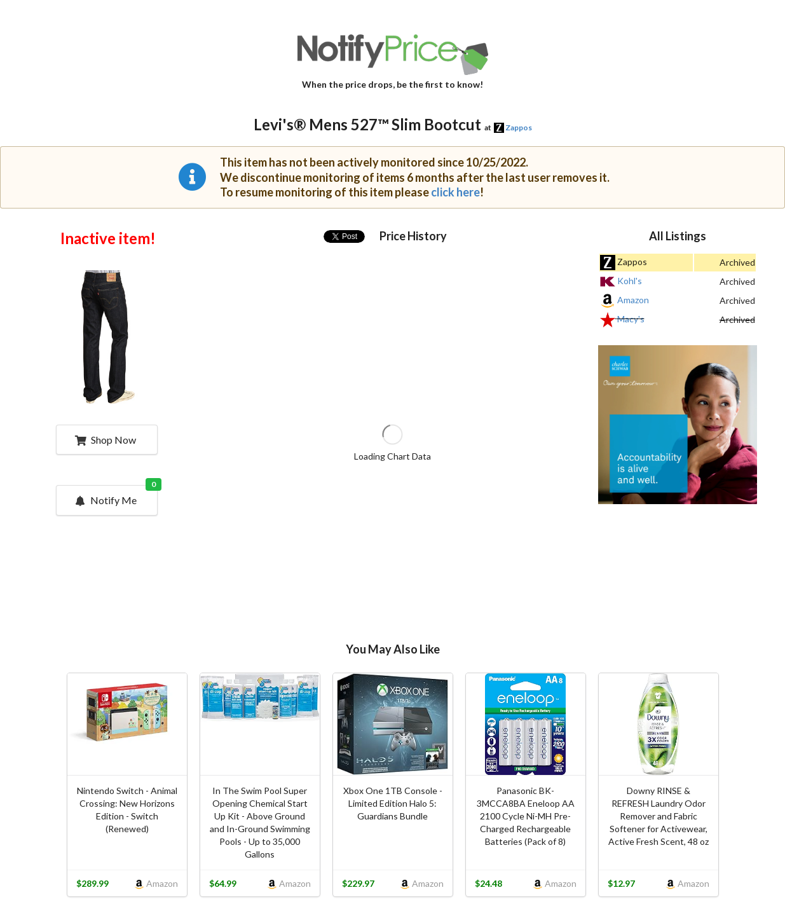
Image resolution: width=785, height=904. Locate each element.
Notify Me (115, 496)
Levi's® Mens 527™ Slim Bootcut (367, 124)
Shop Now (105, 440)
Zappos (518, 127)
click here (455, 192)
